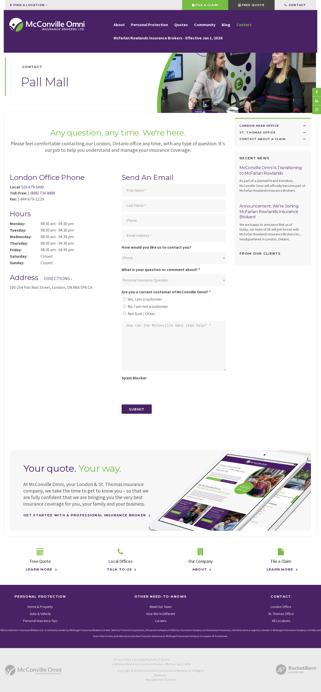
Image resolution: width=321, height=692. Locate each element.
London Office (281, 606)
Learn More (38, 569)
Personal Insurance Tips (40, 620)
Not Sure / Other (139, 313)
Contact (295, 5)
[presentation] (160, 392)
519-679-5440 (32, 187)
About (119, 25)
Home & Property (40, 606)
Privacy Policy (122, 659)
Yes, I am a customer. (142, 299)
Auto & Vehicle (40, 613)
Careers (160, 620)
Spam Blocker (134, 378)
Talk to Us (118, 569)
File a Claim (205, 5)
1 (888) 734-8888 (41, 193)
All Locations (281, 620)
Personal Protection (149, 25)
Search (165, 659)
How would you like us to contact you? (156, 247)
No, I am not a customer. (146, 306)
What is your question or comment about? (161, 269)
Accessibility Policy (146, 659)
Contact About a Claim (262, 139)
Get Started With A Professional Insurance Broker (84, 515)
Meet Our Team (161, 606)
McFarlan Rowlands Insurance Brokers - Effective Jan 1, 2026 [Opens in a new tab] (168, 38)
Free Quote (251, 5)
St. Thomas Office (257, 132)
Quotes (181, 25)
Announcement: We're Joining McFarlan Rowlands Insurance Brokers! (268, 211)
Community (204, 25)
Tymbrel (170, 679)
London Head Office (259, 125)
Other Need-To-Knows (160, 596)
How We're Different (160, 613)
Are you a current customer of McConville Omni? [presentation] (166, 292)
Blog (226, 25)
